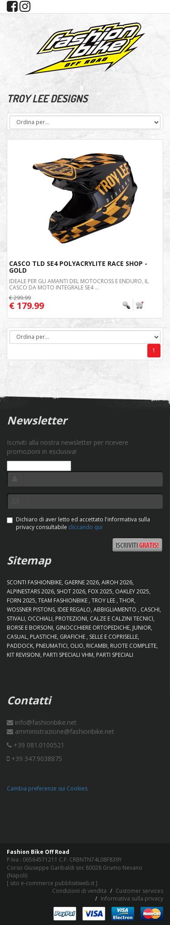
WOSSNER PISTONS (31, 609)
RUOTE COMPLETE (133, 646)
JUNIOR (141, 627)
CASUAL (17, 637)
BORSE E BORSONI (30, 627)
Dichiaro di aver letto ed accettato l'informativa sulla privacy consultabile (78, 523)
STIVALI (16, 618)
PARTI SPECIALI (114, 655)
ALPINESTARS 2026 (30, 591)
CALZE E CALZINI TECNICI (121, 618)
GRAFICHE (73, 637)
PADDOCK (20, 646)
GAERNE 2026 (81, 582)
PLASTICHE (43, 637)
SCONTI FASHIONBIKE (34, 582)
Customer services (139, 891)
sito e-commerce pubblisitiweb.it (52, 883)
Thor (126, 600)
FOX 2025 (100, 591)
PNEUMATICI (52, 646)
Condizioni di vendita (79, 891)
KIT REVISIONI (23, 655)
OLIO (76, 646)
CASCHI (150, 609)
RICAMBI (96, 646)
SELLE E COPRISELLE (113, 637)
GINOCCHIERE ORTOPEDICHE (93, 627)
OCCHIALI (40, 618)
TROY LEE (104, 600)
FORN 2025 (21, 600)
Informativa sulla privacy (132, 898)
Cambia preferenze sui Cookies (47, 788)
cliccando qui (85, 527)
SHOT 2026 (71, 591)
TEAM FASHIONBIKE (63, 600)
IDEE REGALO (74, 609)
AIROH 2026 (117, 582)
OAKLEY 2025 (132, 591)
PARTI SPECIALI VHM (68, 655)
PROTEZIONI (71, 618)
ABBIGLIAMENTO (115, 609)
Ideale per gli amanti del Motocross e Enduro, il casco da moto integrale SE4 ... (79, 284)
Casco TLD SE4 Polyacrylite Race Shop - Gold (78, 267)
